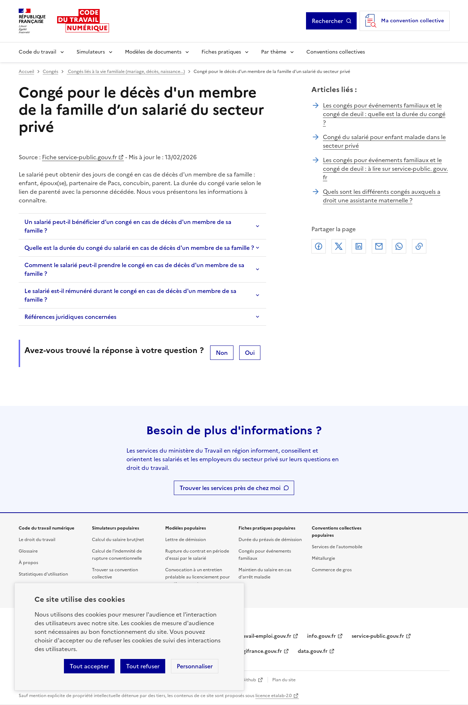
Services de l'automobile (337, 547)
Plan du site (284, 680)
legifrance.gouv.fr (260, 651)
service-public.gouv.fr (378, 636)
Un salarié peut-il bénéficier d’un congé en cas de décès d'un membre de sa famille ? (127, 226)
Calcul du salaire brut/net (118, 539)
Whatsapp (399, 246)
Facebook (318, 246)
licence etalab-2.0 (273, 695)
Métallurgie (323, 558)
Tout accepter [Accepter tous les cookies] (89, 666)
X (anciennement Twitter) (339, 246)
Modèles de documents (153, 52)
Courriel (379, 246)
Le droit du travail (37, 539)
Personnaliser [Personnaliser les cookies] (195, 666)
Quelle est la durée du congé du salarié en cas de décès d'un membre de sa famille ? (139, 247)
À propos (28, 562)
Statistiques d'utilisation (43, 574)
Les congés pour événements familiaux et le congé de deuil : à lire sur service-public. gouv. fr (385, 169)
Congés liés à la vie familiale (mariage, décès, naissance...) (126, 71)
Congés (50, 71)
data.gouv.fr (313, 651)
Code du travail (37, 52)
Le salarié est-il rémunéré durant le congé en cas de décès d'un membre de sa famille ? (130, 295)
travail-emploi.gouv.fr (264, 636)
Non (222, 352)
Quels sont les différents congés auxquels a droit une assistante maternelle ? (381, 196)
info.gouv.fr (321, 636)
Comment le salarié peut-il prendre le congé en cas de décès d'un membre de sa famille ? (134, 269)
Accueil (26, 71)
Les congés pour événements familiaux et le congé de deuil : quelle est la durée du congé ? (384, 114)
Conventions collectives (335, 52)
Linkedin (359, 246)
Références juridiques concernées (70, 316)
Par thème (273, 52)
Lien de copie (419, 246)
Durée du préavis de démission (270, 539)
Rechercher (331, 21)
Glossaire (28, 551)
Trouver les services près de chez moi (230, 488)
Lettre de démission (185, 539)
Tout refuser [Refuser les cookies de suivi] (142, 666)
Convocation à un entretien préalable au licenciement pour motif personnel (197, 577)
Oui (250, 352)
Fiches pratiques (221, 52)
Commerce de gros (332, 570)
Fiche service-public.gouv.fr (79, 157)
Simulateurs (91, 52)
